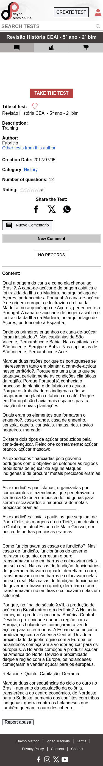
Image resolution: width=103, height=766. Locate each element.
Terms (81, 741)
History (31, 169)
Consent (57, 749)
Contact (77, 749)
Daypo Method (27, 741)
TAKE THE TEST (51, 93)
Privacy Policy (33, 749)
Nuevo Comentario (27, 225)
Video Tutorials (57, 741)
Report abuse (18, 722)
